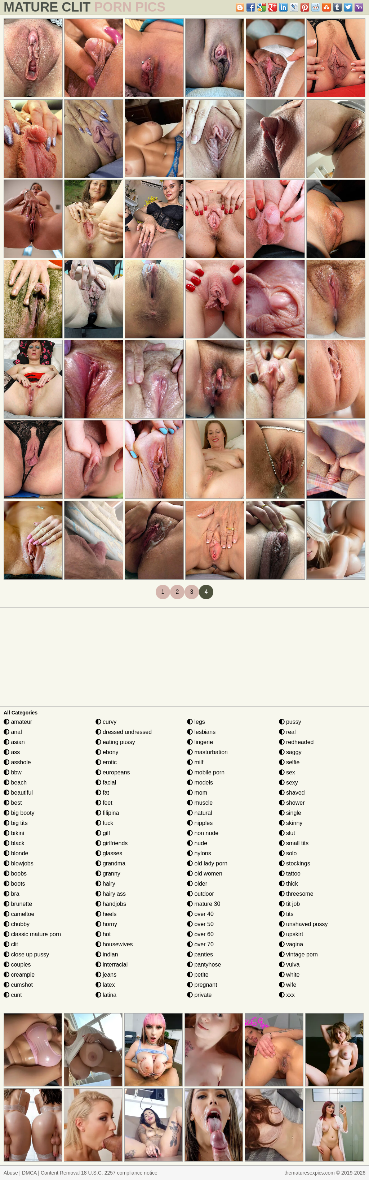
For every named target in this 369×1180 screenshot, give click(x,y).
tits (286, 914)
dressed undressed (123, 732)
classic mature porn (32, 934)
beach (15, 782)
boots (14, 884)
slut (287, 833)
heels (106, 914)
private (199, 995)
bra (11, 894)
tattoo (290, 873)
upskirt (291, 934)
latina (106, 995)
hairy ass (110, 894)
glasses (109, 853)
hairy (105, 884)
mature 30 (203, 904)
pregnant (202, 985)
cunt (13, 995)
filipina (107, 813)
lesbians (201, 732)
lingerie (200, 742)
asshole (17, 762)
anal (13, 732)
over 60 (200, 934)
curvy (106, 722)
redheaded (296, 742)
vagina (291, 944)
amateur (18, 722)
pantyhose (204, 964)
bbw (13, 772)
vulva (289, 964)
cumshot (18, 985)
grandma (110, 863)
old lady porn (207, 863)
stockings (294, 863)
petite (198, 975)
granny (107, 873)
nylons (199, 853)
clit (11, 944)
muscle (200, 803)
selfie (289, 762)
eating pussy (115, 742)
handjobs (110, 904)
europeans (112, 772)
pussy (290, 722)
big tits (16, 823)
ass (12, 752)
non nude (202, 833)
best (13, 803)
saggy (290, 752)
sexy (288, 782)
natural (199, 813)
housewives (114, 944)
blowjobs (19, 863)
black (14, 843)
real (287, 732)
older (197, 884)
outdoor (200, 894)
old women (204, 873)
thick (288, 884)
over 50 (200, 924)
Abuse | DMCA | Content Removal (42, 1173)
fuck (104, 823)
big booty (19, 813)
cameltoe (19, 914)
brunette (18, 904)
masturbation (207, 752)
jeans (106, 975)
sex (287, 772)
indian (106, 954)
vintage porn (298, 954)
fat (102, 793)
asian (14, 742)
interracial (111, 964)
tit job (289, 904)
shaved (292, 793)
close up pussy (26, 954)
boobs (15, 873)
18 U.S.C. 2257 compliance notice (119, 1173)
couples (17, 964)
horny (106, 924)
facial (105, 782)
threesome (296, 894)
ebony (107, 752)
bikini (14, 833)
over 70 (200, 944)
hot (103, 934)
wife (288, 985)
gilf (102, 833)
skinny (291, 823)
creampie (19, 975)
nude (197, 843)
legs (196, 722)
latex (105, 985)
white (289, 975)
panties (200, 954)
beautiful (18, 793)
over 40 (200, 914)
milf (195, 762)
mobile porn (205, 772)
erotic (106, 762)
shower (292, 803)
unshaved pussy (303, 924)
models (200, 782)
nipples (200, 823)
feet (103, 803)
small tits (294, 843)
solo (288, 853)
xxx (287, 995)
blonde (16, 853)
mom (197, 793)
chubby (17, 924)
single (290, 813)
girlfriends (111, 843)
